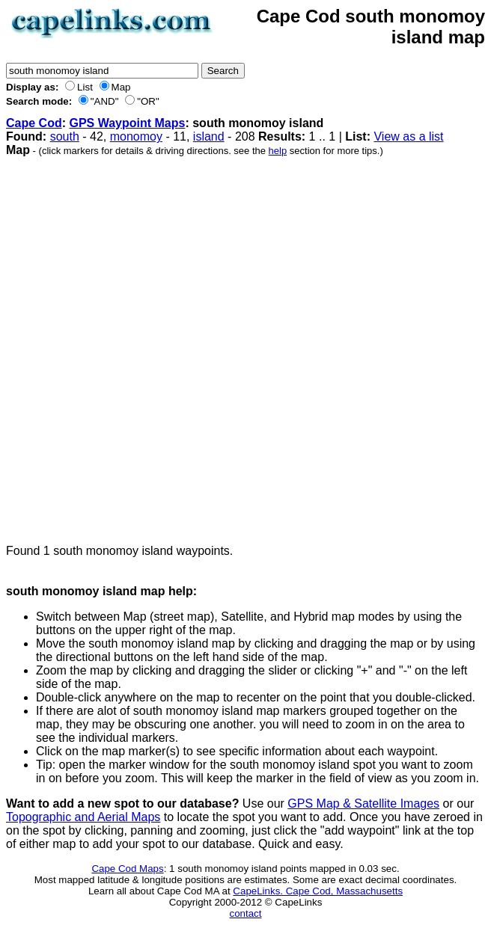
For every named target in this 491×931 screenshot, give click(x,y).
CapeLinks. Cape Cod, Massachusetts (318, 891)
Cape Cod (34, 123)
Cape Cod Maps (127, 868)
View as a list (408, 136)
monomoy (136, 136)
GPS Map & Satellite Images (363, 803)
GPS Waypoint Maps (127, 123)
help (278, 150)
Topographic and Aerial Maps (83, 817)
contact (246, 913)
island (209, 136)
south (64, 136)
